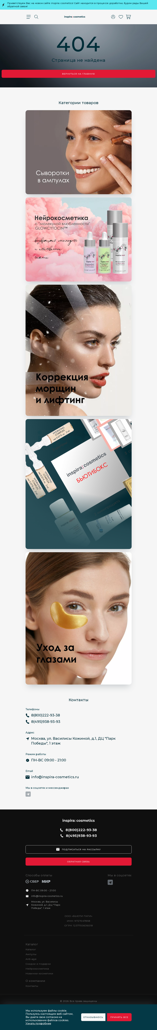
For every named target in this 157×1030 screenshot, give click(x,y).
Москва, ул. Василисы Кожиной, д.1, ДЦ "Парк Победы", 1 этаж (45, 905)
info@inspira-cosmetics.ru (47, 896)
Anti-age (31, 959)
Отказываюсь (93, 1017)
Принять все (119, 1017)
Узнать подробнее (38, 1023)
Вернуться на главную (78, 73)
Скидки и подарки (38, 963)
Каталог (32, 944)
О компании (35, 981)
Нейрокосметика (37, 968)
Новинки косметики (39, 973)
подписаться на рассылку (81, 849)
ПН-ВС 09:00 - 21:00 (43, 890)
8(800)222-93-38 (81, 830)
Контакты (32, 985)
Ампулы (31, 954)
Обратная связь (78, 861)
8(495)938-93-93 (81, 836)
